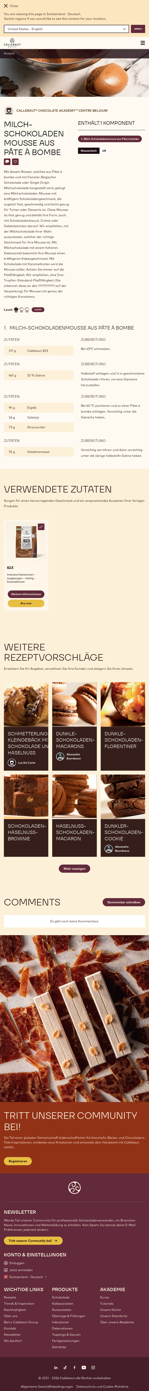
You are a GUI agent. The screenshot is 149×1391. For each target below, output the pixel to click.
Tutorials (106, 1303)
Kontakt (10, 1328)
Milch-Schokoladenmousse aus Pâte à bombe (111, 138)
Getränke (59, 1347)
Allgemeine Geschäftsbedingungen (47, 1386)
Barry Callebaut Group (21, 1322)
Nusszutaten (61, 1310)
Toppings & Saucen (66, 1334)
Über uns (10, 1316)
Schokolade (60, 1297)
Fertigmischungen (65, 1341)
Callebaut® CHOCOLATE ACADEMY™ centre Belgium (61, 111)
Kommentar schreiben (123, 902)
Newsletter (12, 1334)
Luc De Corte (26, 762)
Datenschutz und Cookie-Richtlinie (102, 1386)
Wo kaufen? (13, 1341)
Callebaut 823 (37, 351)
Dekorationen (62, 1328)
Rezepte (9, 53)
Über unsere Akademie (117, 1322)
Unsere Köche (110, 1310)
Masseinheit (89, 150)
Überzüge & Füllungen (68, 1316)
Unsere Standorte (113, 1316)
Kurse (104, 1297)
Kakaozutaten (62, 1303)
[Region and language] (66, 29)
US (104, 150)
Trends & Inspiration (19, 1303)
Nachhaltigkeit (15, 1310)
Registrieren (18, 1161)
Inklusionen (60, 1322)
